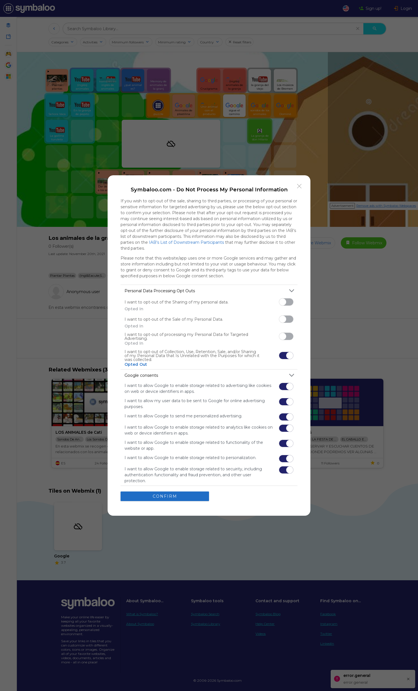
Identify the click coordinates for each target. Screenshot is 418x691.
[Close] (299, 186)
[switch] (286, 302)
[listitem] (209, 290)
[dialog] (209, 345)
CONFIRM (165, 496)
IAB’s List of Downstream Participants (186, 242)
